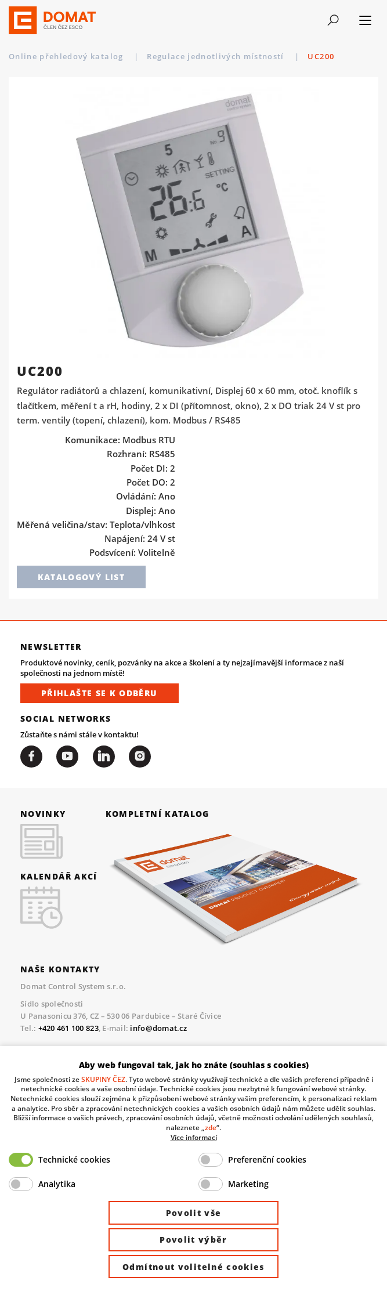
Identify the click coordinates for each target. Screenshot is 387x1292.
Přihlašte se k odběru (99, 693)
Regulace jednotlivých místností (217, 56)
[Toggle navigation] (333, 20)
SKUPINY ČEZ (103, 1079)
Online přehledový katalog (67, 56)
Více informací (194, 1137)
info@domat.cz (158, 1028)
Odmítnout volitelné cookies (193, 1266)
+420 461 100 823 (68, 1028)
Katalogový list (81, 576)
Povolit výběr (193, 1239)
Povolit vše (194, 1212)
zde (210, 1127)
